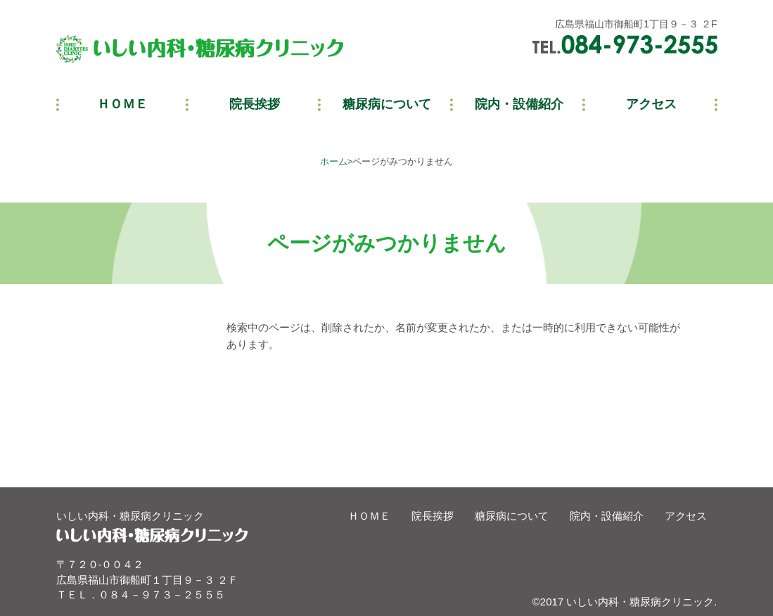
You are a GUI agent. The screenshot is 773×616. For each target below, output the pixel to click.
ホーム (333, 161)
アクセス (686, 516)
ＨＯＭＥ (369, 516)
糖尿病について (512, 516)
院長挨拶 (432, 516)
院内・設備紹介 (607, 516)
